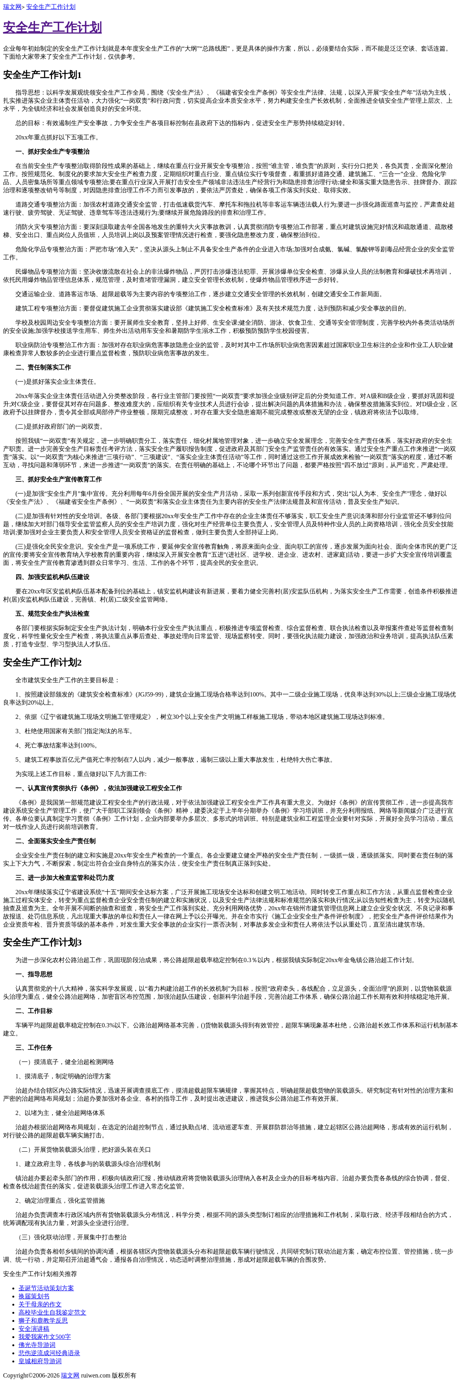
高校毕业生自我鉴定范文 (52, 1312)
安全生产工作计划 (51, 6)
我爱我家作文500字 (45, 1336)
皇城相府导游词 (40, 1361)
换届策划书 (34, 1296)
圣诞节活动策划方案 (46, 1288)
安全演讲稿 (34, 1328)
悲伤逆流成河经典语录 (49, 1353)
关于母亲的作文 (40, 1304)
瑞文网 (12, 6)
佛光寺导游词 (37, 1345)
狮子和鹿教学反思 (43, 1320)
